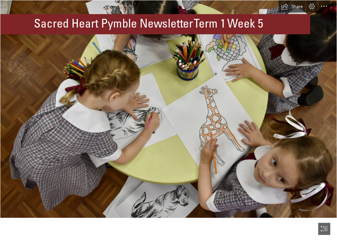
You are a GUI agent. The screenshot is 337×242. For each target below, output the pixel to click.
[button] (292, 6)
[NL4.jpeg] (168, 109)
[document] (168, 121)
